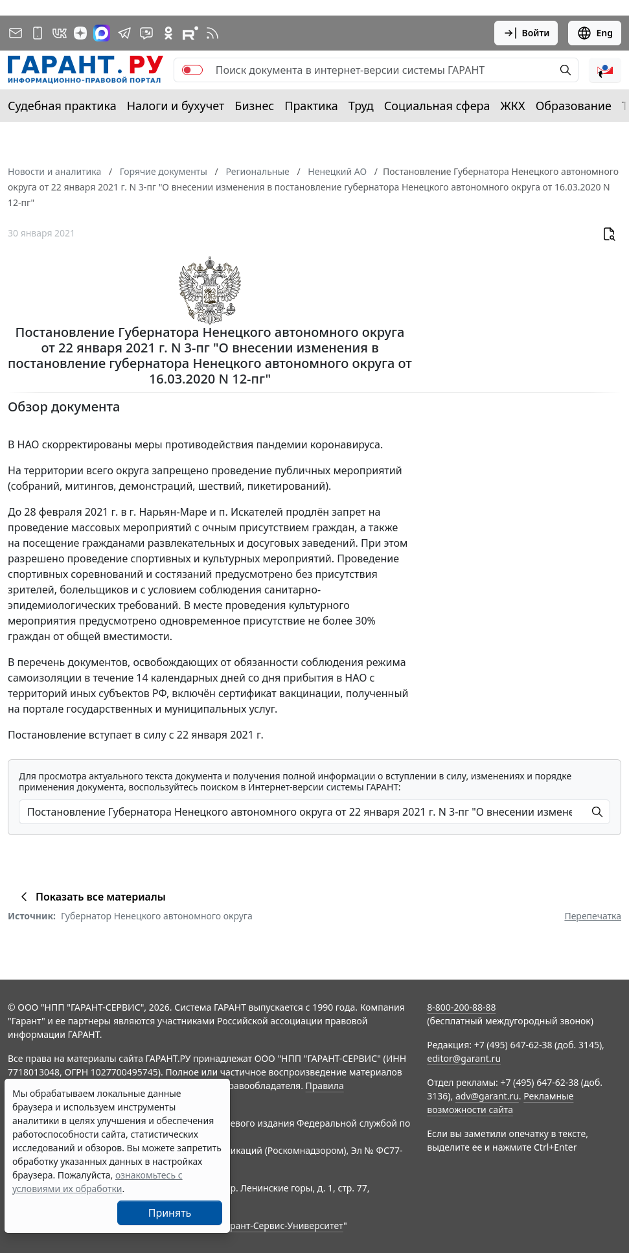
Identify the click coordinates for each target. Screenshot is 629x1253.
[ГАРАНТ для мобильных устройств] (37, 33)
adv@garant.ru (487, 1096)
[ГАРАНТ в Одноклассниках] (168, 33)
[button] (605, 70)
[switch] (192, 70)
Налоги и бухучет (176, 105)
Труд (361, 105)
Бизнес (254, 105)
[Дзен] (80, 33)
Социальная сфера (437, 105)
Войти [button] (526, 33)
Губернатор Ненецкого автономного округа (157, 916)
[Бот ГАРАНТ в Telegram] (146, 33)
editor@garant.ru (464, 1058)
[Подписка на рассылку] (15, 33)
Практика (310, 105)
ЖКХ (513, 105)
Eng (595, 33)
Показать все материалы (91, 896)
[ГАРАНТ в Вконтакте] (59, 33)
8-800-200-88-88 (461, 1007)
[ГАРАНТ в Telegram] (124, 33)
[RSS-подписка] (212, 33)
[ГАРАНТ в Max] (101, 33)
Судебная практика (62, 105)
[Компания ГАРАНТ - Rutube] (190, 33)
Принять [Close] (170, 1213)
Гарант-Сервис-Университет (282, 1225)
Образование (574, 105)
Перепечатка (592, 916)
